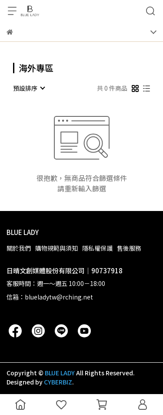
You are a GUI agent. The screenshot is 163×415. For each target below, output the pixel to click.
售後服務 (129, 248)
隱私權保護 (97, 248)
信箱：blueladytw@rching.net (50, 297)
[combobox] (28, 88)
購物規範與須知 (56, 248)
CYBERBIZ (58, 382)
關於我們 (19, 248)
